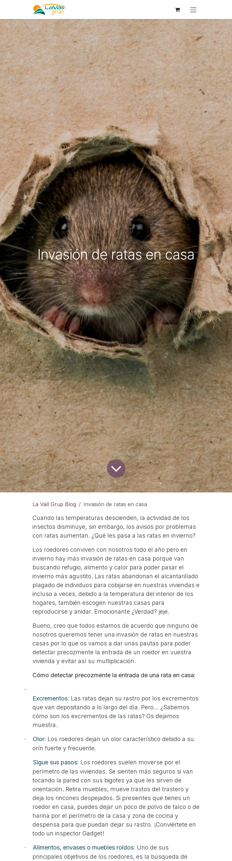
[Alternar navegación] (193, 9)
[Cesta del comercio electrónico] (177, 9)
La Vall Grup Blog (54, 504)
